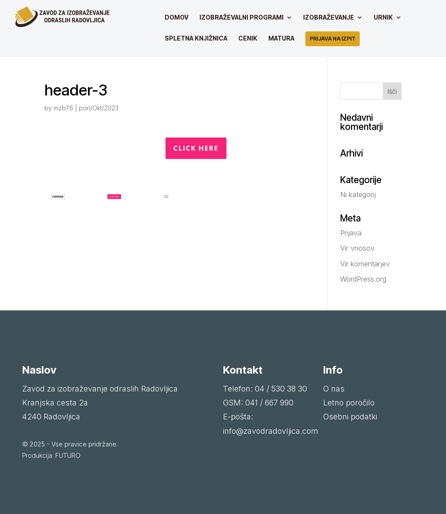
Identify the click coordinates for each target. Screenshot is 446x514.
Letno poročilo (349, 402)
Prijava (351, 232)
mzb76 (63, 108)
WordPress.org (363, 279)
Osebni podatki (350, 416)
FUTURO (68, 456)
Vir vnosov (357, 248)
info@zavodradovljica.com (270, 431)
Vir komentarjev (365, 263)
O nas (334, 388)
